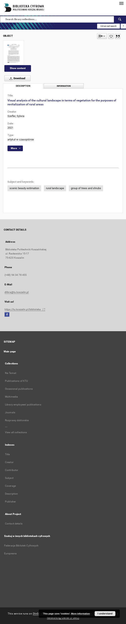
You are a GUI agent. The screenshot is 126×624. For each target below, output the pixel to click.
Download (16, 78)
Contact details (13, 523)
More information (80, 613)
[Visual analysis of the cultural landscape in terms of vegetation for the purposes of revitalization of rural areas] (13, 52)
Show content (18, 68)
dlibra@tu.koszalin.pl (17, 292)
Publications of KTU (16, 381)
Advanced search (108, 26)
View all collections (16, 432)
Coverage (10, 485)
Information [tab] (64, 86)
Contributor (11, 470)
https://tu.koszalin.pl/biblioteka (25, 309)
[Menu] (121, 3)
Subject (9, 478)
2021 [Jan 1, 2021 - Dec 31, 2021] (10, 127)
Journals (10, 412)
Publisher (10, 501)
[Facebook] (7, 314)
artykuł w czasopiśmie (20, 139)
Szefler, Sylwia (15, 116)
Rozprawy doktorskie (17, 420)
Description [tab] (23, 86)
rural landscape (55, 188)
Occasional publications (19, 388)
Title (7, 454)
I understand (105, 613)
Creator (9, 462)
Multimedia (11, 396)
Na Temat (10, 373)
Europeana (10, 553)
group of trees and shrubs (86, 188)
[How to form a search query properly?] (123, 26)
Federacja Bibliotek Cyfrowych (21, 545)
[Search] (120, 19)
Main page (10, 351)
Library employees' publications (23, 404)
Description (11, 493)
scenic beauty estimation (24, 188)
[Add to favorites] (111, 36)
